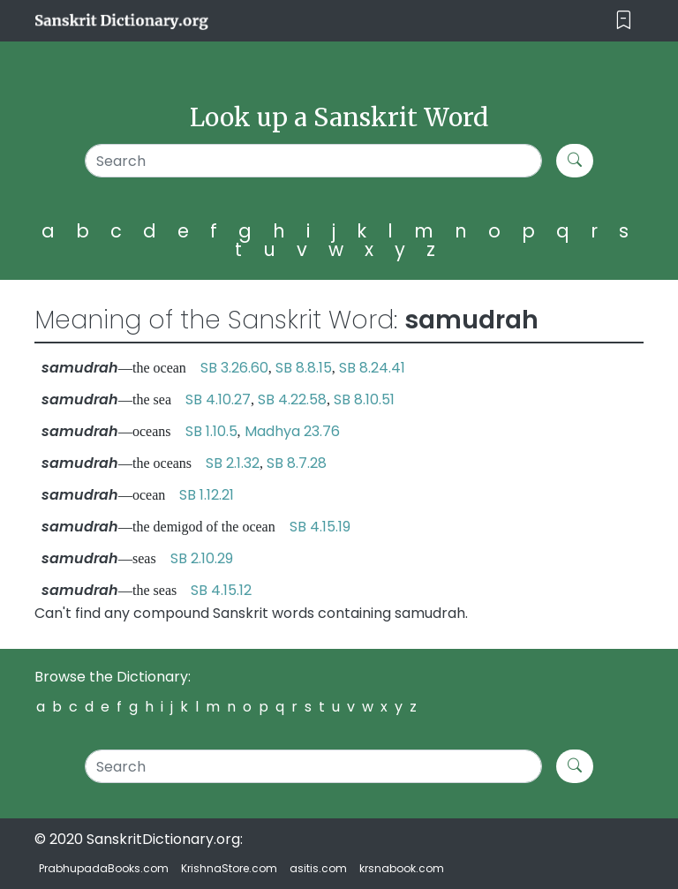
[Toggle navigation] (624, 21)
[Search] (313, 160)
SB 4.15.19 (320, 526)
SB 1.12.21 (206, 495)
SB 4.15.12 (221, 590)
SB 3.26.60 (234, 368)
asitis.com (318, 868)
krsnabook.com (401, 868)
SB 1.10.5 (211, 431)
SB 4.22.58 (292, 399)
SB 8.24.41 (372, 368)
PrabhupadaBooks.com (104, 868)
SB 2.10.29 (201, 558)
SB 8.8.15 (303, 368)
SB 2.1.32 (233, 463)
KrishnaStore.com (229, 868)
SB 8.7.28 (297, 463)
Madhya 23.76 (292, 431)
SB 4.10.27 (218, 399)
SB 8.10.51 (364, 399)
